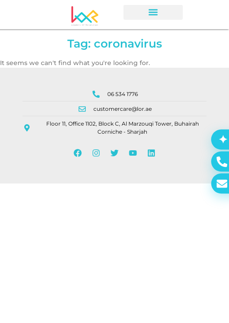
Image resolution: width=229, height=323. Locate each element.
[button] (153, 12)
